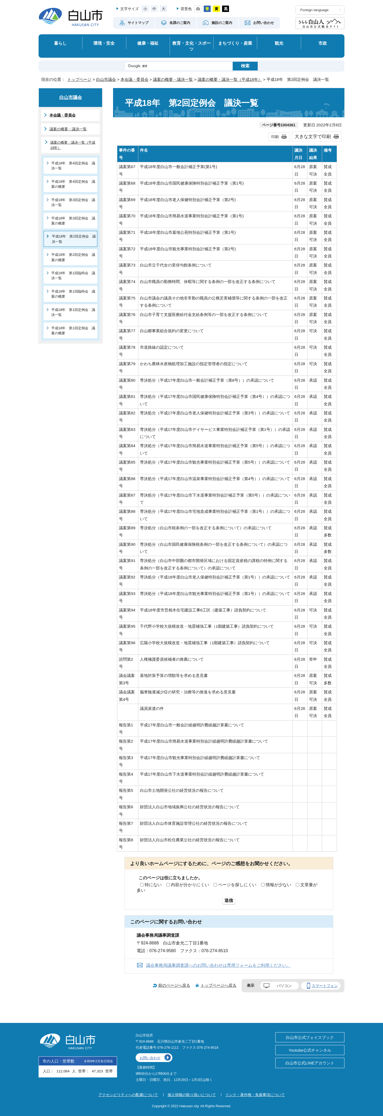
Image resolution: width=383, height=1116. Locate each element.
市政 (322, 43)
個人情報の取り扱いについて (192, 1095)
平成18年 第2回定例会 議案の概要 (73, 257)
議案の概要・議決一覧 (173, 79)
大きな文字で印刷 (313, 136)
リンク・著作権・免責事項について (255, 1095)
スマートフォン (325, 986)
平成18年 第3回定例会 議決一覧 (73, 202)
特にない (153, 884)
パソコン (284, 986)
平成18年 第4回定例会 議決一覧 (73, 165)
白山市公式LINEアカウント (309, 1063)
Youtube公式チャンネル (310, 1050)
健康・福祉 (148, 43)
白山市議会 (106, 79)
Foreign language (314, 10)
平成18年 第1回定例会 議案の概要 (73, 330)
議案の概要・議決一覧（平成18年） (230, 79)
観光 (279, 43)
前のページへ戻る (174, 985)
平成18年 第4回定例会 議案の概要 (73, 184)
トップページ (79, 79)
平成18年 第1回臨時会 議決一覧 (73, 275)
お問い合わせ (150, 1058)
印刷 (275, 137)
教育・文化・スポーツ (191, 46)
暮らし (60, 43)
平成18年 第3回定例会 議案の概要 (73, 220)
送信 (228, 900)
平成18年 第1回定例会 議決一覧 (73, 312)
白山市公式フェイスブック (310, 1037)
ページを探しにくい (237, 884)
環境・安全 (104, 43)
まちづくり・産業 (235, 43)
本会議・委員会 (134, 79)
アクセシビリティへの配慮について (128, 1095)
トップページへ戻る (218, 985)
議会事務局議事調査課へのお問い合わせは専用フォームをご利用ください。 (218, 965)
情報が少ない (278, 884)
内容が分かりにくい (190, 884)
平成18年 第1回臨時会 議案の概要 (73, 293)
